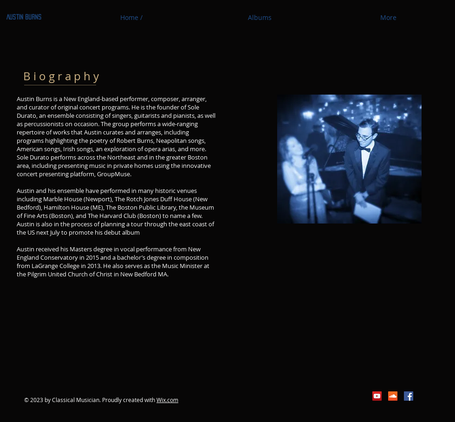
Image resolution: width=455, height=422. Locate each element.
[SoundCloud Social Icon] (392, 396)
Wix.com (167, 399)
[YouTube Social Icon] (377, 396)
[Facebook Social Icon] (408, 396)
